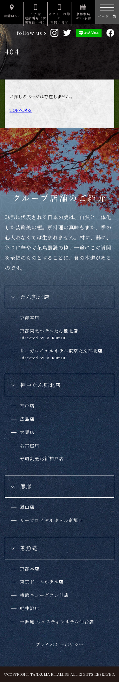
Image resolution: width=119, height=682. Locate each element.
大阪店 (27, 432)
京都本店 (30, 317)
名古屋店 (30, 445)
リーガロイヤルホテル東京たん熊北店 (61, 353)
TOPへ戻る (21, 110)
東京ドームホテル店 (42, 581)
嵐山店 (27, 507)
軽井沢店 (30, 608)
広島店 (27, 419)
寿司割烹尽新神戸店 (42, 458)
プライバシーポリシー (59, 644)
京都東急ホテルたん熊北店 (49, 334)
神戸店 (27, 405)
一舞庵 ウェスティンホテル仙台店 (57, 621)
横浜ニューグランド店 (44, 595)
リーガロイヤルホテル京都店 (51, 520)
